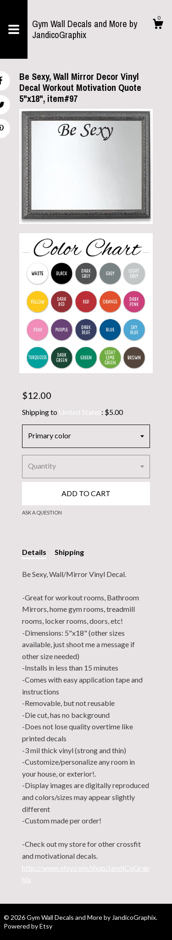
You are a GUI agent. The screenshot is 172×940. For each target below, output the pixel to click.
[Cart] (158, 25)
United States (80, 412)
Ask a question (42, 512)
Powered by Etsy (28, 926)
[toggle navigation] (14, 29)
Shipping (69, 552)
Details (34, 552)
